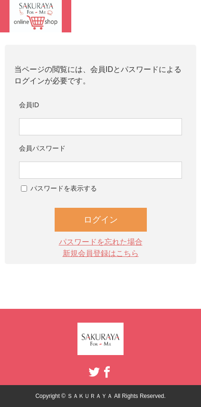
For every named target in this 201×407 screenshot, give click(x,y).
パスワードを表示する (63, 188)
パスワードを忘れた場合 (101, 242)
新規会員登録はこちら (101, 253)
